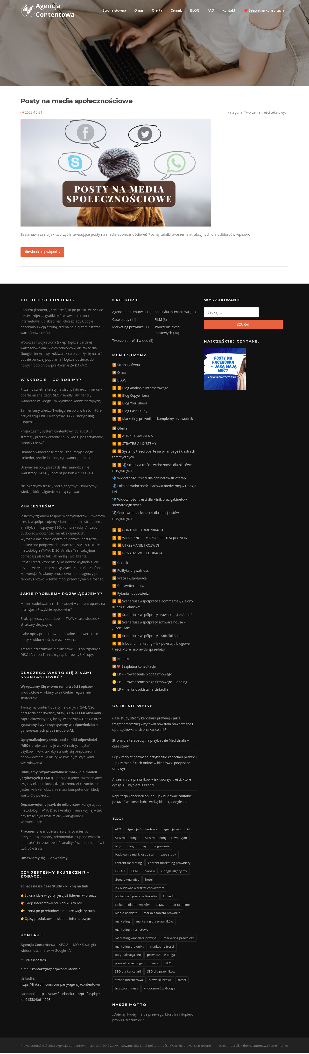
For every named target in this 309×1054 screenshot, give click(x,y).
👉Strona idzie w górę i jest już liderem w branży (58, 896)
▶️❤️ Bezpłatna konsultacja (134, 667)
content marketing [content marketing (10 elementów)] (128, 863)
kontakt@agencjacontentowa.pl (57, 970)
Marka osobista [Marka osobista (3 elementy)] (126, 913)
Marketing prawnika (128, 327)
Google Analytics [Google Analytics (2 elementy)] (127, 880)
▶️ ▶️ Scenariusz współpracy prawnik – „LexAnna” (152, 615)
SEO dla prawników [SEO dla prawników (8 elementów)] (161, 972)
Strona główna (114, 10)
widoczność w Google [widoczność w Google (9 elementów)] (159, 989)
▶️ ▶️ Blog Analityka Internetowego (140, 388)
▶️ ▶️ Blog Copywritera (130, 396)
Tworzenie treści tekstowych (266, 113)
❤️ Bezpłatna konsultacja (264, 10)
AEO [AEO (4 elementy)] (118, 830)
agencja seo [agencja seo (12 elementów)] (172, 830)
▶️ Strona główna (126, 365)
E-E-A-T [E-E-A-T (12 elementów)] (120, 872)
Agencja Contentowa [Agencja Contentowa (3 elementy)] (142, 830)
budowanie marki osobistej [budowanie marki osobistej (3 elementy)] (134, 855)
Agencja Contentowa (128, 312)
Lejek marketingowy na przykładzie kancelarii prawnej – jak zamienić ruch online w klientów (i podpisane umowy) (154, 763)
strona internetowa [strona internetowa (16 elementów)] (129, 980)
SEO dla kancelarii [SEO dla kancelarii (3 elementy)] (128, 972)
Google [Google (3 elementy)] (150, 872)
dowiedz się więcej (42, 252)
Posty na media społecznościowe (77, 101)
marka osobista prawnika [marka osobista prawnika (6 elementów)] (161, 913)
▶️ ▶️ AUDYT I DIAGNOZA (132, 436)
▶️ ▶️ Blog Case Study (129, 411)
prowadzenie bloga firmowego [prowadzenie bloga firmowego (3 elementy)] (137, 964)
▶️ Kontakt (120, 659)
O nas (139, 10)
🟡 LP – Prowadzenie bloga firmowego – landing (149, 682)
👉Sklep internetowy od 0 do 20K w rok (51, 903)
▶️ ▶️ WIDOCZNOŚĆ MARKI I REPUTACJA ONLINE (150, 538)
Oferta (157, 10)
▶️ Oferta (119, 429)
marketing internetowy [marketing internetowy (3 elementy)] (131, 930)
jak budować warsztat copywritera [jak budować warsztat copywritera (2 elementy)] (140, 888)
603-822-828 (36, 960)
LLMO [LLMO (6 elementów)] (160, 905)
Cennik (176, 10)
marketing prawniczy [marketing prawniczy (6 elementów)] (178, 939)
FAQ (210, 10)
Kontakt (228, 10)
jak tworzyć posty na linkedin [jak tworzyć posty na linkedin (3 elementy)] (136, 897)
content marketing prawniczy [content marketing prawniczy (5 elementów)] (169, 863)
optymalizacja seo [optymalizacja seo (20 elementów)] (128, 955)
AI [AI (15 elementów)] (188, 830)
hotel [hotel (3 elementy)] (149, 880)
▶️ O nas (119, 373)
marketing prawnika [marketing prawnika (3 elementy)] (129, 947)
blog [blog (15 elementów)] (118, 847)
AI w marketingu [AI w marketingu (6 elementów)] (127, 838)
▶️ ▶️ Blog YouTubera (129, 404)
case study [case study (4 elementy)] (168, 855)
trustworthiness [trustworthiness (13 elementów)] (126, 989)
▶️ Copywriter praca (128, 586)
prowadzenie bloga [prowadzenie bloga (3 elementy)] (161, 955)
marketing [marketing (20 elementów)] (122, 922)
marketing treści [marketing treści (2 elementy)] (162, 947)
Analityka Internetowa (171, 312)
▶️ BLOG (119, 381)
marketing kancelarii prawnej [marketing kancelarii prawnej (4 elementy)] (136, 939)
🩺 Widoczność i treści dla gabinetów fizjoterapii (150, 478)
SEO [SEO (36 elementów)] (168, 964)
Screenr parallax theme (235, 1046)
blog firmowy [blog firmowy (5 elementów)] (137, 847)
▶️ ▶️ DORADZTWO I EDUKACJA (137, 553)
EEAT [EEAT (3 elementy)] (135, 872)
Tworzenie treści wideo (130, 341)
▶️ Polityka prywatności (130, 571)
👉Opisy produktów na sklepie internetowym (56, 919)
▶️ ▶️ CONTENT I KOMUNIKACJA (137, 530)
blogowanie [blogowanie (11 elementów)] (161, 847)
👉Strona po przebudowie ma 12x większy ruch (58, 911)
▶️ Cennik (120, 563)
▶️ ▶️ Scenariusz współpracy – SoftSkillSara (146, 636)
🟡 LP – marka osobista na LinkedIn (140, 690)
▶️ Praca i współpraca (129, 579)
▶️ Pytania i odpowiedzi (130, 594)
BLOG (194, 10)
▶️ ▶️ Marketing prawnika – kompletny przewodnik (152, 419)
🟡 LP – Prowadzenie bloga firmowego (142, 675)
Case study (120, 320)
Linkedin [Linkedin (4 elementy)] (169, 897)
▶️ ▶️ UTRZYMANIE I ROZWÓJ (135, 546)
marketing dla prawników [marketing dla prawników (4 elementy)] (154, 922)
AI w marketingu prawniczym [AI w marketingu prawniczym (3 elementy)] (166, 838)
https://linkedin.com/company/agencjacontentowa (60, 985)
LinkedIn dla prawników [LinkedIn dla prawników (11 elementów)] (132, 905)
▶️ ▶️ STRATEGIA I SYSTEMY (134, 444)
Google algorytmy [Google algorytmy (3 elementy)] (174, 872)
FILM (158, 320)
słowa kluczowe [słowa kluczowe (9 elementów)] (160, 980)
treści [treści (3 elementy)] (182, 980)
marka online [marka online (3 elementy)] (180, 905)
